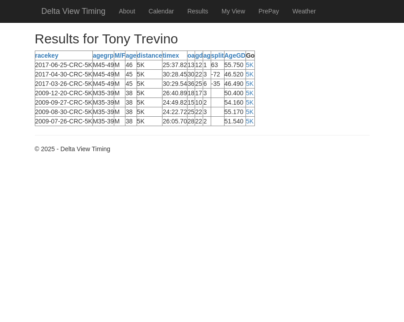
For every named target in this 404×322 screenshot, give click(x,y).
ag (206, 55)
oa (191, 55)
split (217, 55)
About (127, 11)
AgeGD (235, 55)
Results (197, 11)
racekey (46, 55)
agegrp (103, 55)
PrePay (268, 11)
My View (233, 11)
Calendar (161, 11)
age (130, 55)
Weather (304, 11)
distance (149, 55)
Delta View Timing (74, 11)
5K (250, 64)
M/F (119, 55)
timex (170, 55)
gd (199, 55)
